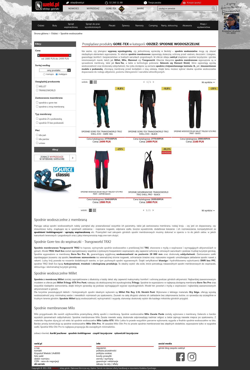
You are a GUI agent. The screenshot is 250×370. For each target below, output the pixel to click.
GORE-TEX (111, 8)
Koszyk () (194, 2)
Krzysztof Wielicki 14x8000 (47, 353)
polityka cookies (104, 353)
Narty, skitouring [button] (169, 25)
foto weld (38, 356)
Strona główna (41, 33)
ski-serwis (39, 364)
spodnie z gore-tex (46, 102)
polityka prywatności (106, 350)
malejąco (61, 74)
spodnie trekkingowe (79, 333)
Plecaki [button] (112, 25)
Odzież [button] (41, 25)
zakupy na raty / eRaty (107, 364)
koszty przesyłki (104, 356)
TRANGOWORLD (45, 90)
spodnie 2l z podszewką (49, 118)
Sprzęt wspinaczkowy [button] (71, 25)
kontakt (38, 350)
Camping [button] (153, 25)
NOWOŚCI (73, 8)
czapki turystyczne (102, 333)
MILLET (41, 86)
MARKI (140, 8)
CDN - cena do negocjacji (46, 361)
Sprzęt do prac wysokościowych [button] (93, 25)
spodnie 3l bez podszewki (50, 122)
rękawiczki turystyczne (126, 333)
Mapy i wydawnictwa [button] (203, 25)
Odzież (54, 33)
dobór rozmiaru (41, 358)
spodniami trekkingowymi (48, 232)
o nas (37, 348)
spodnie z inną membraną (50, 106)
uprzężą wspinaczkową (77, 232)
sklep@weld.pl (77, 2)
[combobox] (55, 71)
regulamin (101, 348)
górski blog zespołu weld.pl (171, 348)
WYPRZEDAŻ (93, 8)
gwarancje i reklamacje (107, 361)
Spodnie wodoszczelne (71, 33)
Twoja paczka (154, 2)
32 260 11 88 (116, 2)
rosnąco (48, 74)
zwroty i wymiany (104, 358)
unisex (40, 143)
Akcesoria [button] (187, 25)
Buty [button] (54, 25)
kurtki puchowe (58, 333)
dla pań (41, 135)
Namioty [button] (139, 25)
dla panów (42, 139)
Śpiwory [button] (126, 25)
